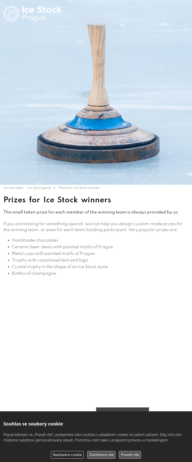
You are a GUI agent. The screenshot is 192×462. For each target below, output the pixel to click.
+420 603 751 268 (28, 324)
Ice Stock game (39, 188)
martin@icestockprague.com (39, 330)
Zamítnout (101, 454)
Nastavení (67, 454)
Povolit (130, 454)
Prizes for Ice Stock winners (79, 188)
